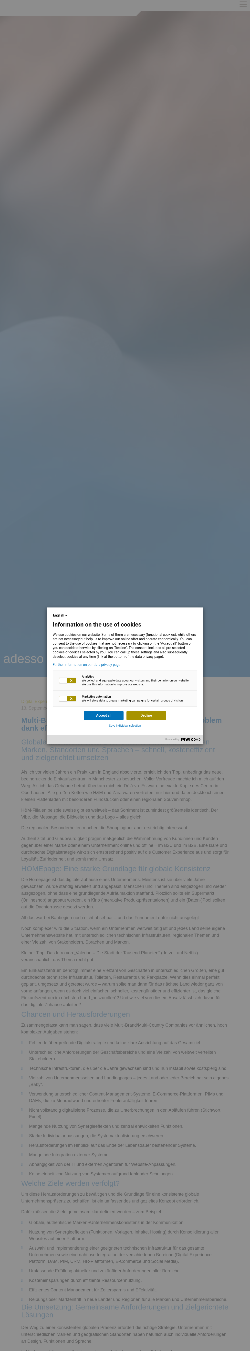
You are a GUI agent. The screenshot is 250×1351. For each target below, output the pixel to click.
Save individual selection (125, 725)
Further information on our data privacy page (86, 665)
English (60, 615)
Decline (146, 715)
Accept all (103, 715)
